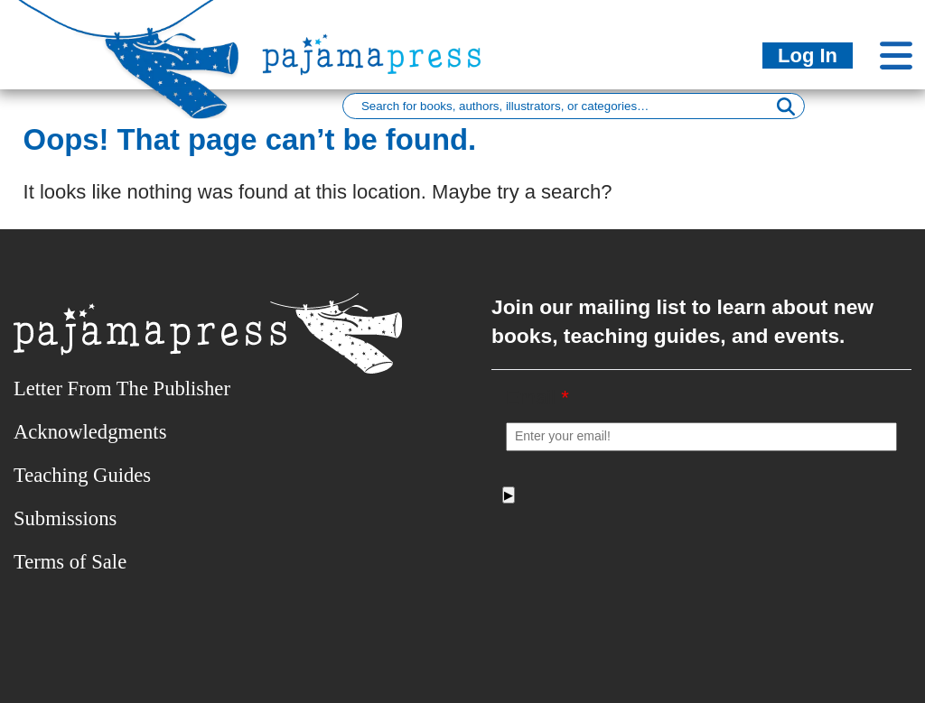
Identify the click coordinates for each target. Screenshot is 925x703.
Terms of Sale (70, 561)
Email (537, 397)
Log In (807, 55)
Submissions (65, 518)
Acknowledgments (90, 432)
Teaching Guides (82, 475)
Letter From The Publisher (122, 388)
